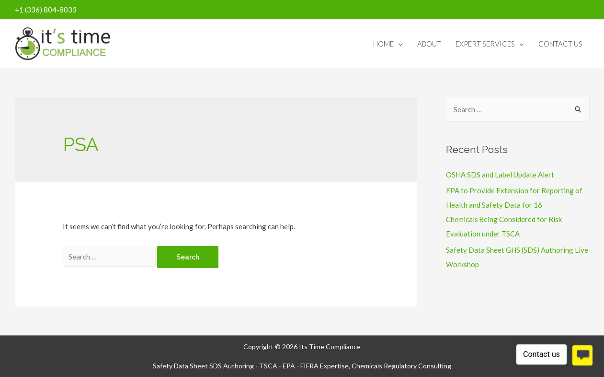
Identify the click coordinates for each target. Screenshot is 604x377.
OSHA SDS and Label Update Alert (500, 174)
